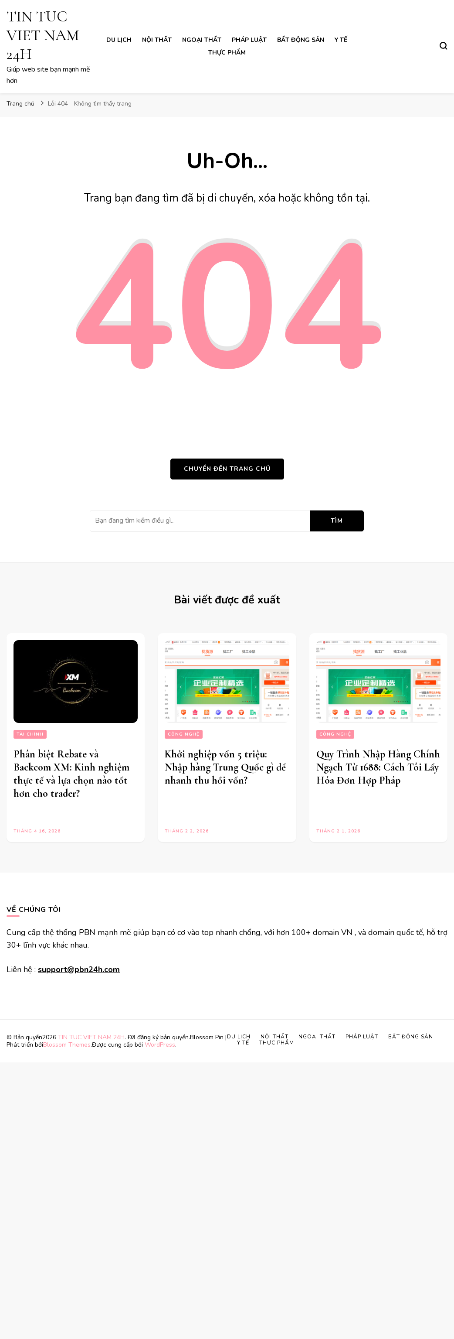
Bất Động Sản (300, 40)
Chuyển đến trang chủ (227, 469)
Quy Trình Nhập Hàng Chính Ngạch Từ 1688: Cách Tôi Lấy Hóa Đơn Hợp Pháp (378, 767)
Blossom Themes (67, 1045)
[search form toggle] (443, 46)
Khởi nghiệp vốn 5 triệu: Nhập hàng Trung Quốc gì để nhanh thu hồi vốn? (225, 767)
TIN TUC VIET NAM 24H (43, 35)
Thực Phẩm (227, 52)
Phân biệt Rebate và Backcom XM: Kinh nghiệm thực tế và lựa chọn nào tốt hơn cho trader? (71, 774)
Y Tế (341, 40)
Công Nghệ (184, 734)
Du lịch (119, 40)
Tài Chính (30, 734)
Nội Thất (157, 40)
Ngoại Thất (201, 40)
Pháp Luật (249, 40)
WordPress (160, 1045)
